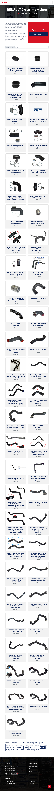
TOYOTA (23, 749)
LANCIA (31, 745)
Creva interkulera (26, 13)
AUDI (20, 742)
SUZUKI (17, 749)
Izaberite (7, 742)
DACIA (42, 742)
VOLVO (37, 749)
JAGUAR (22, 745)
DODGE (8, 745)
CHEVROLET (30, 742)
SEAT (7, 749)
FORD (16, 745)
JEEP (27, 745)
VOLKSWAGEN (30, 749)
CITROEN (37, 742)
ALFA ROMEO (13, 742)
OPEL (31, 747)
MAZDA (45, 745)
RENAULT (42, 747)
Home (18, 13)
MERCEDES (8, 747)
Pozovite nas (38, 34)
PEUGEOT (36, 747)
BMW (24, 742)
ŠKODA (12, 749)
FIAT (13, 745)
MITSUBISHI (19, 747)
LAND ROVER (38, 745)
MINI (14, 747)
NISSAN (26, 747)
